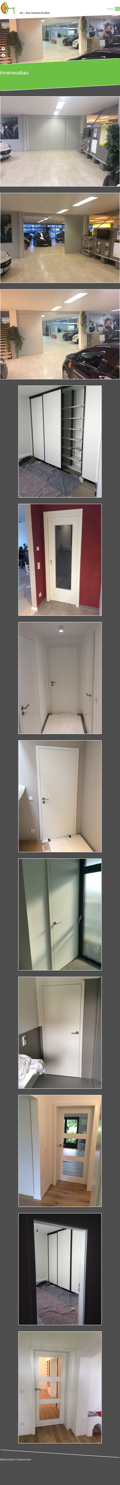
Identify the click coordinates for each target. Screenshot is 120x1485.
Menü (110, 8)
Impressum (24, 1459)
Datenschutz (7, 1459)
